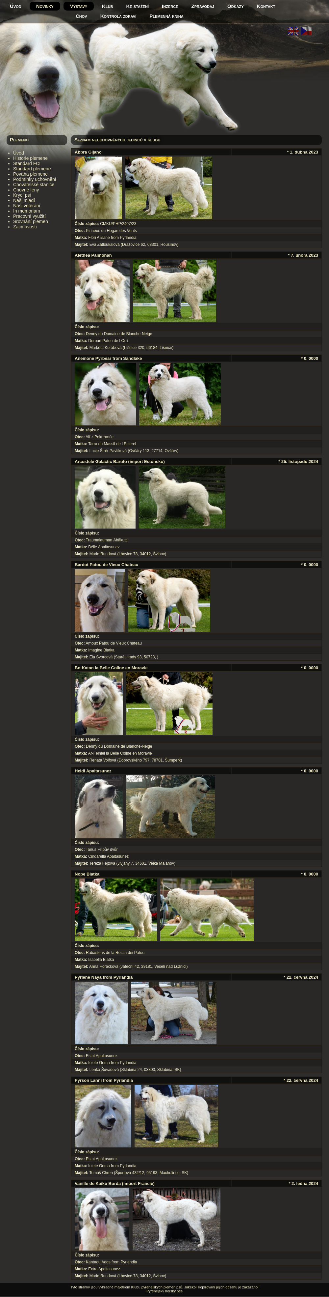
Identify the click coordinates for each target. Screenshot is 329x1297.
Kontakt (266, 6)
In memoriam (26, 211)
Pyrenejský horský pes (164, 1291)
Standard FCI (26, 163)
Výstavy (78, 6)
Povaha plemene (30, 174)
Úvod (15, 6)
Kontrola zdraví (118, 16)
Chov (81, 16)
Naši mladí (24, 200)
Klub (107, 6)
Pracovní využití (29, 216)
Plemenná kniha (166, 16)
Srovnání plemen (30, 221)
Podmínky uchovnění (34, 179)
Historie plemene (30, 158)
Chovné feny (26, 189)
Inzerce (170, 6)
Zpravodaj (202, 6)
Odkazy (235, 6)
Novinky (45, 6)
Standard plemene (32, 168)
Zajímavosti (25, 226)
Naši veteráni (26, 205)
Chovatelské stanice (33, 184)
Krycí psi (22, 195)
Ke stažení (137, 6)
